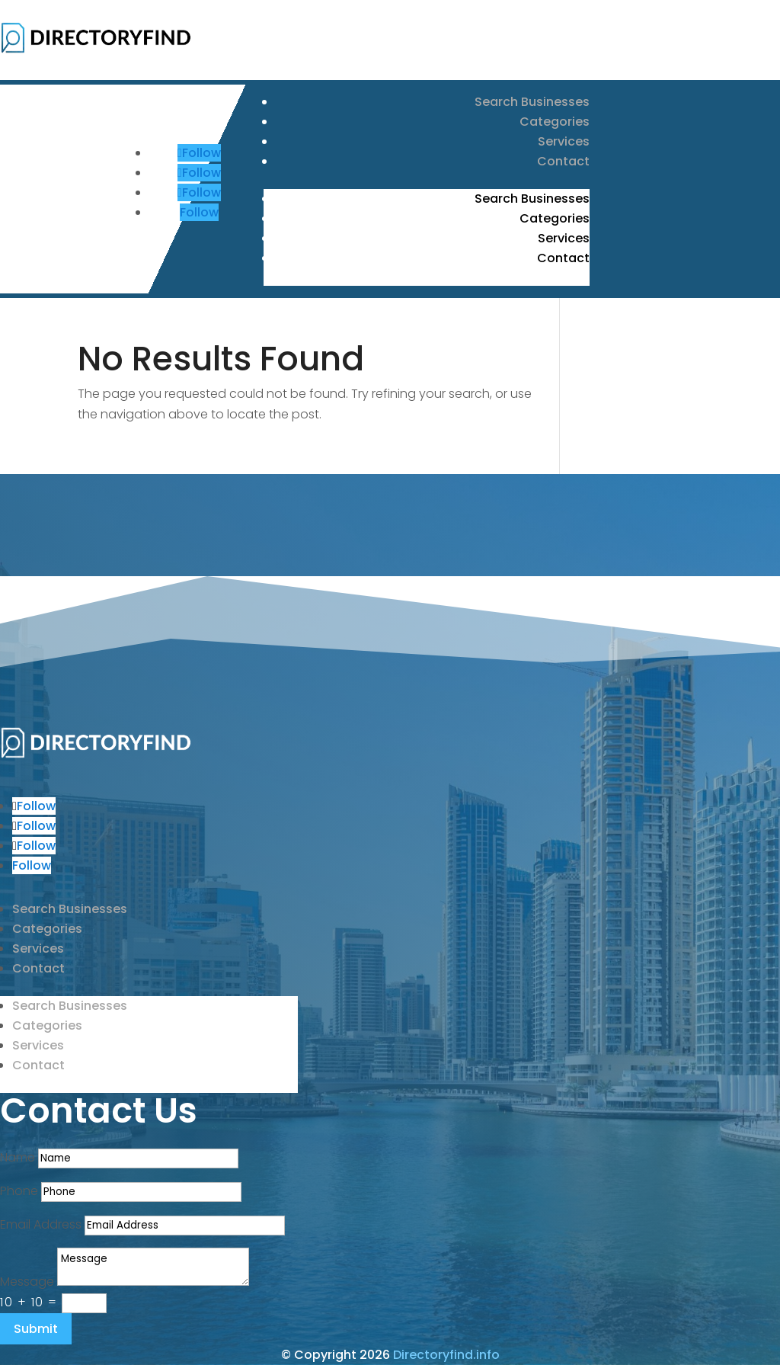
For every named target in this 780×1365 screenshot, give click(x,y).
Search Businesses (532, 102)
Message (27, 1281)
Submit (36, 1329)
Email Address (41, 1224)
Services (564, 141)
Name (17, 1157)
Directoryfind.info (446, 1354)
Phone (19, 1191)
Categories (554, 121)
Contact (563, 161)
